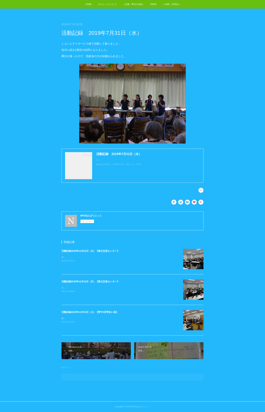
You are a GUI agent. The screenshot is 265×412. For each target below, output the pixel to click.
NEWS (153, 4)
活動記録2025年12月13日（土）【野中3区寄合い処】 (90, 312)
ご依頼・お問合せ (171, 4)
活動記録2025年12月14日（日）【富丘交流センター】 (90, 281)
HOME (89, 4)
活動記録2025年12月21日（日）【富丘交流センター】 (90, 251)
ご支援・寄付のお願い (133, 4)
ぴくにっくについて (107, 4)
